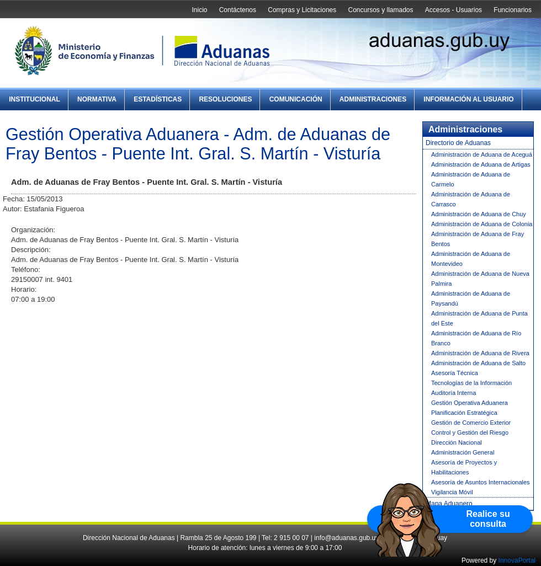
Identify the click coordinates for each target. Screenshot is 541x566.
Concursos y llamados (380, 10)
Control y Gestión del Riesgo (469, 432)
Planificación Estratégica (464, 412)
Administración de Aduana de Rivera (480, 353)
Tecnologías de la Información (471, 383)
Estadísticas (158, 99)
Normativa (96, 99)
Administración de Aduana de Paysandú (470, 298)
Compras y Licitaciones (302, 10)
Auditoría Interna (453, 392)
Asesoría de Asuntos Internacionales (480, 482)
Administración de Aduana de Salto (478, 363)
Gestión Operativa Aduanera (469, 402)
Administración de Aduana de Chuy (478, 214)
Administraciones (373, 99)
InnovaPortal (516, 560)
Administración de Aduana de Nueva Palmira (480, 278)
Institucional (34, 99)
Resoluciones (225, 99)
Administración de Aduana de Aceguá (481, 154)
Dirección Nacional (456, 442)
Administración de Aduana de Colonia (481, 224)
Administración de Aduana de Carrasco (470, 199)
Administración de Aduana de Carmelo (470, 179)
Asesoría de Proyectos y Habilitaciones (464, 467)
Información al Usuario (468, 99)
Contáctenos (237, 10)
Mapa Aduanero (449, 504)
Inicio (199, 10)
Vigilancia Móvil (452, 492)
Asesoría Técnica (454, 373)
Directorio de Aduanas (458, 143)
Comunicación (295, 99)
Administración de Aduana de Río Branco (476, 338)
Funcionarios (513, 10)
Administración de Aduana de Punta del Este (479, 318)
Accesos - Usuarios (453, 10)
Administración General (462, 452)
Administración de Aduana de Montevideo (470, 258)
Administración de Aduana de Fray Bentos (477, 239)
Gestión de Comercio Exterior (471, 422)
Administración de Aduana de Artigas (481, 164)
